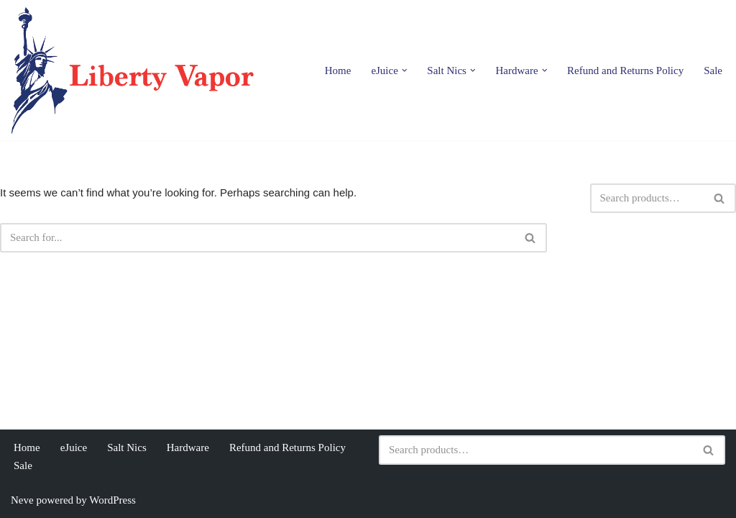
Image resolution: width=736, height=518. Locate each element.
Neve (22, 500)
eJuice (73, 447)
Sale (713, 70)
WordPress (112, 500)
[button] (405, 70)
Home (338, 70)
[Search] (257, 238)
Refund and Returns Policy (625, 70)
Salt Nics (127, 447)
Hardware (188, 447)
